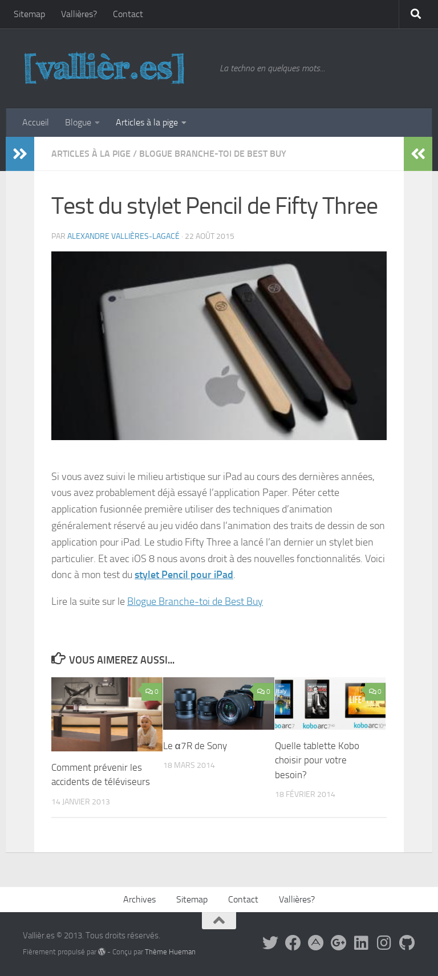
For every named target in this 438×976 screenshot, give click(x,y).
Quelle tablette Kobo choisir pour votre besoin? (317, 760)
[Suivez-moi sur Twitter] (270, 943)
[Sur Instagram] (384, 943)
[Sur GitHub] (407, 943)
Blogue (78, 122)
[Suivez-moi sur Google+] (339, 943)
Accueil (35, 122)
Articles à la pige (147, 122)
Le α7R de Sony (195, 745)
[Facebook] (293, 943)
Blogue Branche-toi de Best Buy (212, 153)
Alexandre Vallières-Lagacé (123, 236)
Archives (139, 899)
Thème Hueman (170, 951)
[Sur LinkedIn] (362, 943)
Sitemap (29, 14)
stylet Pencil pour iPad (184, 574)
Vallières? (79, 14)
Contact (128, 14)
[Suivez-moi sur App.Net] (316, 943)
